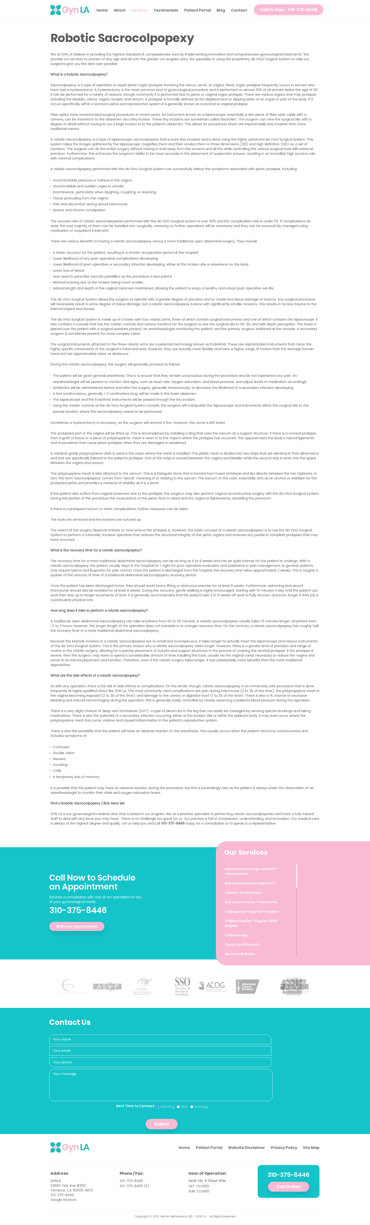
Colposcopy (236, 935)
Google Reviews (63, 1200)
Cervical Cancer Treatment (251, 901)
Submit (161, 1124)
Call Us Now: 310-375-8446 (288, 10)
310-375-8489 (131, 1186)
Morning (165, 1106)
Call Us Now (289, 1187)
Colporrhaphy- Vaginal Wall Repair (251, 923)
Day (182, 1106)
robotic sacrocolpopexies (254, 814)
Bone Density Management (250, 883)
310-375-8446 (78, 910)
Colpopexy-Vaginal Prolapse (252, 911)
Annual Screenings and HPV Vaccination (251, 871)
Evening (199, 1106)
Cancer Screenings (243, 892)
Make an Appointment (77, 926)
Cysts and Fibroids (242, 944)
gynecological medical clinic (95, 814)
